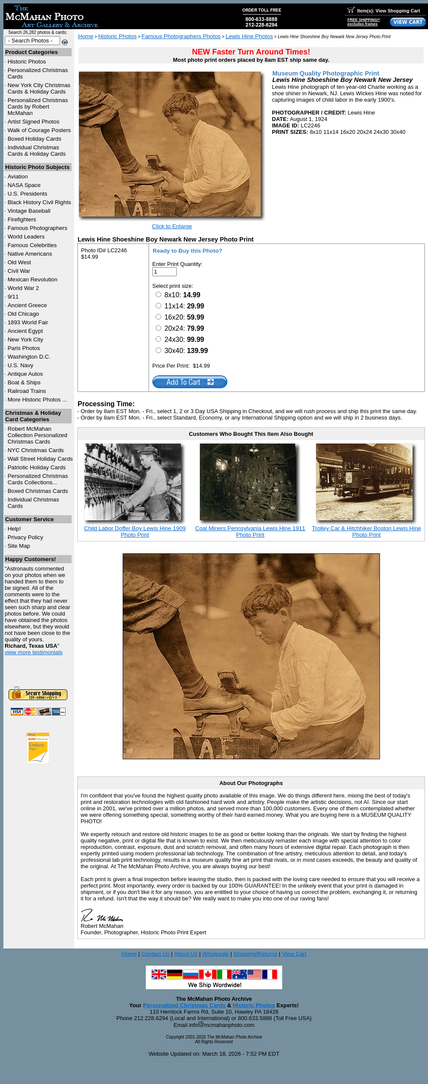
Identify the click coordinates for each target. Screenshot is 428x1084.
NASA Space (24, 185)
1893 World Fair (28, 322)
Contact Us (155, 954)
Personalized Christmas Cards (184, 1005)
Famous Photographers (37, 228)
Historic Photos (27, 61)
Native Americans (30, 254)
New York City (25, 339)
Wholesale (215, 954)
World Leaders (26, 236)
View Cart (294, 954)
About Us (186, 954)
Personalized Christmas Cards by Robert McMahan (38, 106)
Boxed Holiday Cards (34, 139)
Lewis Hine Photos (249, 36)
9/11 (13, 296)
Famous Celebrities (32, 245)
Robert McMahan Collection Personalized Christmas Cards (37, 435)
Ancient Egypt (25, 331)
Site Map (19, 546)
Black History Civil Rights (39, 202)
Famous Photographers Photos (181, 36)
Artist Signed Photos (34, 121)
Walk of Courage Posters (39, 130)
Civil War (19, 271)
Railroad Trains (27, 391)
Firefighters (22, 219)
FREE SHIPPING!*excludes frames (363, 22)
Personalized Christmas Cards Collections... (38, 479)
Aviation (18, 176)
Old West (19, 262)
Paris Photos (24, 348)
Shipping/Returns (255, 954)
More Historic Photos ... (37, 399)
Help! (14, 528)
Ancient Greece (27, 305)
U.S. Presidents (28, 193)
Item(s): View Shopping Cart (383, 10)
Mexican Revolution (32, 279)
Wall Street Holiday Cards (40, 459)
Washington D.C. (29, 356)
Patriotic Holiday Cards (37, 467)
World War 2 (23, 288)
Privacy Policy (25, 537)
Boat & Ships (24, 382)
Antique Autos (25, 374)
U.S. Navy (20, 365)
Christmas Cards (36, 450)
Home (85, 36)
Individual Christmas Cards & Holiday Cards (37, 150)
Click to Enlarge (172, 226)
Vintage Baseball (29, 211)
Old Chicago (23, 314)
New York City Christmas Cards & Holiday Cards (39, 88)
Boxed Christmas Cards (38, 491)
